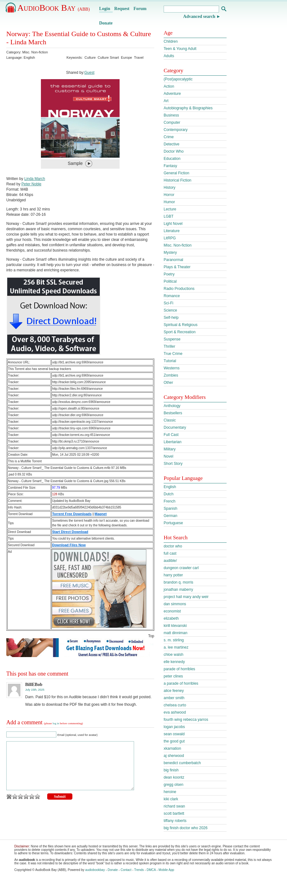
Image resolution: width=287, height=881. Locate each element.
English (170, 487)
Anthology (172, 406)
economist (172, 611)
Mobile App (166, 870)
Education (172, 158)
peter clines (173, 676)
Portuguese (173, 523)
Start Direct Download (70, 532)
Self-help (171, 317)
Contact (126, 870)
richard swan (174, 806)
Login (104, 8)
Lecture (170, 209)
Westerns (171, 368)
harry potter (173, 575)
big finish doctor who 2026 (185, 828)
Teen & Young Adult (180, 48)
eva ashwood (175, 712)
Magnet (100, 514)
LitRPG (170, 238)
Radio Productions (179, 288)
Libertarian (173, 442)
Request (121, 8)
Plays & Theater (177, 267)
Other (168, 382)
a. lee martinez (176, 647)
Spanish (170, 508)
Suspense (172, 339)
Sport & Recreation (179, 332)
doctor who (173, 546)
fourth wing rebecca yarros (186, 719)
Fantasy (170, 166)
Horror (169, 195)
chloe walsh (173, 654)
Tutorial (170, 361)
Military (170, 449)
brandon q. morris (178, 582)
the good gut (174, 741)
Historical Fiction (177, 180)
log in (56, 723)
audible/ (170, 560)
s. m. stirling (174, 640)
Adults (169, 56)
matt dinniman (175, 633)
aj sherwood (174, 755)
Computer (172, 122)
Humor (169, 202)
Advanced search (199, 16)
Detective (171, 144)
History (169, 187)
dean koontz (174, 777)
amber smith (174, 698)
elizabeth (171, 618)
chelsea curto (175, 705)
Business (171, 115)
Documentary (175, 427)
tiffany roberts (175, 820)
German (170, 516)
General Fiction (176, 173)
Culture (90, 57)
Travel (139, 57)
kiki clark (171, 799)
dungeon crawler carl (181, 568)
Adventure (172, 93)
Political (170, 281)
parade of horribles (179, 669)
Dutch (168, 494)
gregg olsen (173, 784)
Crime (169, 137)
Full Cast (171, 434)
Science (170, 310)
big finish (171, 770)
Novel (168, 456)
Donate (106, 23)
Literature (172, 231)
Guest (89, 72)
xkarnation (172, 748)
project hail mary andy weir (186, 597)
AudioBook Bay (53, 8)
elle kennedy (174, 662)
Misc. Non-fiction (35, 52)
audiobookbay (95, 870)
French (169, 501)
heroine (170, 792)
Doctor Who (173, 151)
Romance (172, 296)
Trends (139, 870)
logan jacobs (174, 727)
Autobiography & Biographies (188, 108)
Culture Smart (108, 57)
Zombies (171, 375)
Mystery (170, 252)
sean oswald (174, 734)
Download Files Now (69, 545)
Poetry (169, 274)
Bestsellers (173, 413)
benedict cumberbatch (182, 763)
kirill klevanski (175, 625)
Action (169, 86)
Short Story (173, 463)
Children (171, 41)
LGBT (168, 216)
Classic (170, 420)
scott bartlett (174, 813)
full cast (170, 553)
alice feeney (174, 690)
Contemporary (176, 130)
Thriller (169, 346)
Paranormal (173, 260)
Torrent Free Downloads (72, 514)
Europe (126, 57)
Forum (139, 8)
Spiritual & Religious (180, 325)
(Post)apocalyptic (178, 79)
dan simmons (175, 604)
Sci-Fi (168, 303)
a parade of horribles (181, 683)
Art (166, 101)
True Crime (173, 353)
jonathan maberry (178, 589)
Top (151, 636)
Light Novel (173, 223)
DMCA (151, 870)
